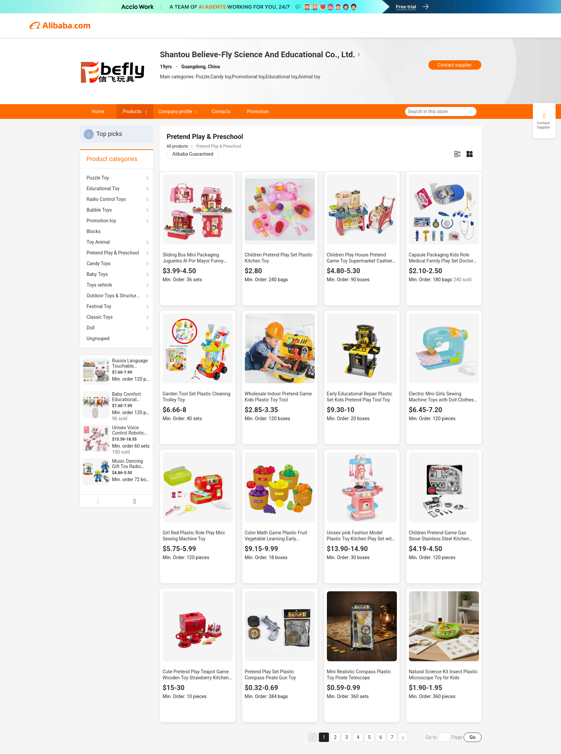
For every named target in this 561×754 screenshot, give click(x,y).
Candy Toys (99, 263)
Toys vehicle (99, 285)
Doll (91, 327)
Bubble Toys (99, 210)
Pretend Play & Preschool (113, 252)
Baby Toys (97, 274)
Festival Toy (99, 306)
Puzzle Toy (98, 177)
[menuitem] (116, 231)
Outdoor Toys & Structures (114, 295)
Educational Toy (103, 188)
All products (177, 146)
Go (472, 737)
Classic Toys (100, 317)
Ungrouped (98, 338)
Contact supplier (454, 65)
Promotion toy (101, 220)
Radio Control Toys (106, 199)
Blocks (94, 231)
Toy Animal (98, 242)
